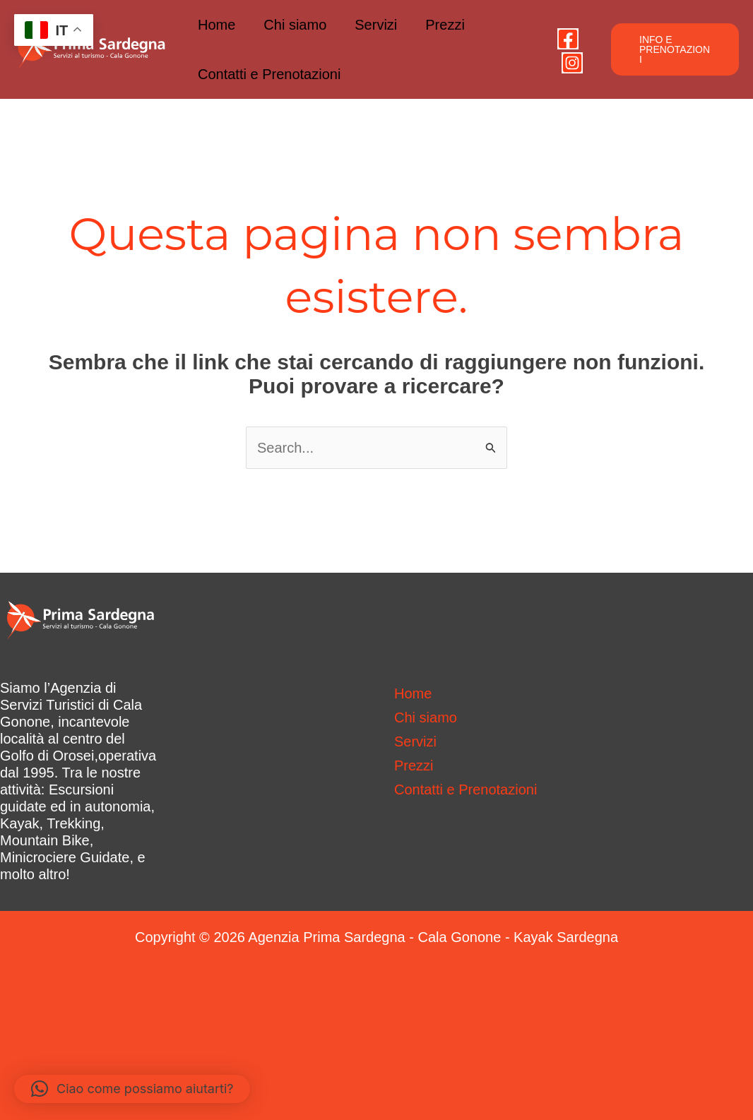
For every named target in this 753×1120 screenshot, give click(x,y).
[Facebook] (568, 38)
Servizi (376, 24)
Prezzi (445, 24)
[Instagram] (572, 62)
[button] (675, 49)
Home (216, 24)
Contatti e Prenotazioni (269, 74)
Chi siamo (294, 24)
